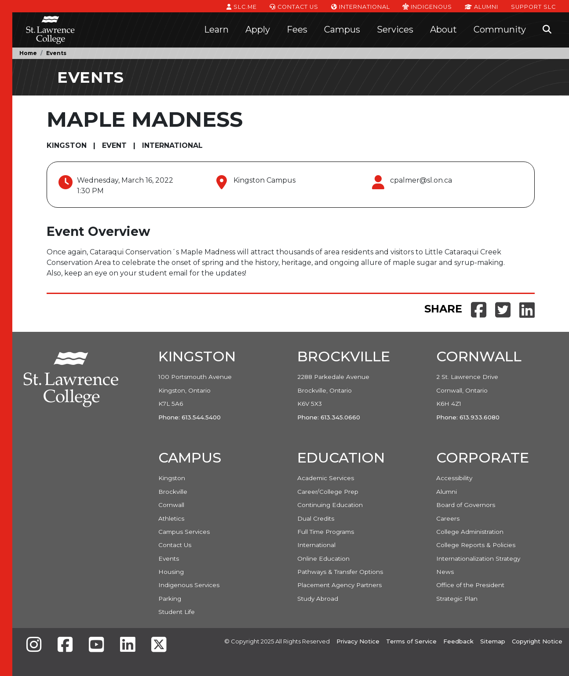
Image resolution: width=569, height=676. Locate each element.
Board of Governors (465, 504)
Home (28, 53)
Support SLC (533, 6)
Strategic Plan (457, 598)
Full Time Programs (325, 531)
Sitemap (492, 641)
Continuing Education (330, 504)
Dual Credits (315, 518)
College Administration (469, 531)
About (443, 29)
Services (395, 29)
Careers (448, 518)
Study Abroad (317, 598)
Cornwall (171, 504)
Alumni (481, 6)
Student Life (176, 611)
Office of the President (470, 584)
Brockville (172, 491)
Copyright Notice (537, 641)
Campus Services (184, 531)
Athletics (171, 518)
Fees (297, 29)
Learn (216, 29)
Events (56, 53)
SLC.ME (241, 6)
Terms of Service (411, 641)
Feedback (458, 641)
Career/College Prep (327, 491)
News (445, 571)
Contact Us (294, 6)
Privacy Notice (357, 641)
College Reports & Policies (475, 544)
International (360, 6)
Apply (257, 29)
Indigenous (427, 6)
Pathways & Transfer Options (340, 571)
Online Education (323, 558)
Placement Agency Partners (339, 584)
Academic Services (325, 477)
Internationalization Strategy (478, 558)
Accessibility (454, 477)
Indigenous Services (188, 584)
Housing (171, 571)
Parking (169, 598)
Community (500, 29)
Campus (342, 29)
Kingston (171, 477)
